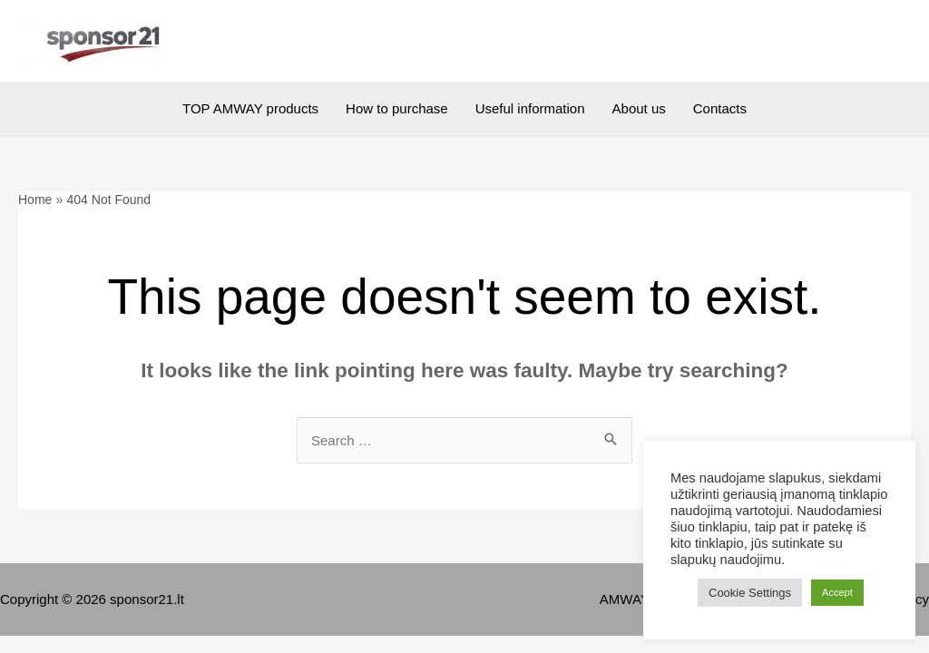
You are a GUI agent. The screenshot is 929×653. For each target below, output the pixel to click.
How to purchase (397, 108)
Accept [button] (837, 592)
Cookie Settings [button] (750, 592)
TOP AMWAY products (250, 108)
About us (639, 108)
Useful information (530, 108)
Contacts (720, 108)
